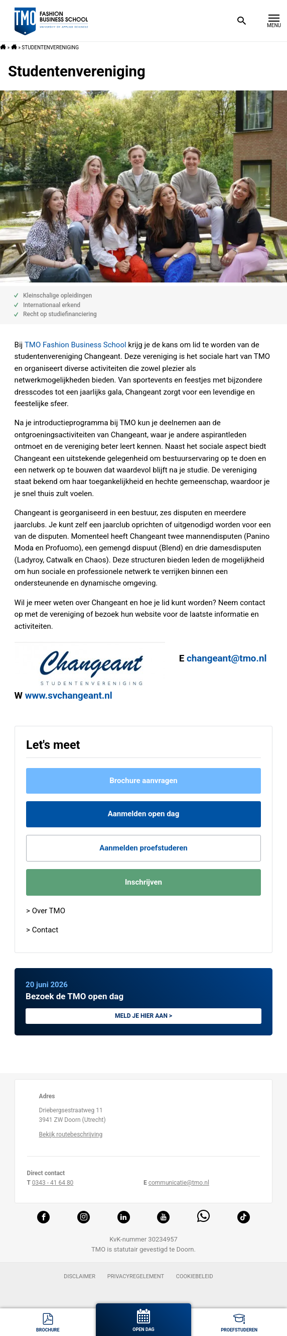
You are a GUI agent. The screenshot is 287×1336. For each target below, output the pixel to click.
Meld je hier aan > (143, 1015)
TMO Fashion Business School (75, 344)
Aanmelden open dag (143, 813)
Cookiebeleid (194, 1276)
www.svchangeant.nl (68, 695)
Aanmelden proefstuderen (143, 847)
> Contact (42, 929)
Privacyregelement (135, 1276)
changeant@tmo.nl (226, 658)
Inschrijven (143, 882)
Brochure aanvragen (143, 780)
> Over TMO (45, 910)
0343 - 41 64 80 (53, 1182)
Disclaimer (79, 1276)
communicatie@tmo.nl (179, 1182)
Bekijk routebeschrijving (71, 1134)
